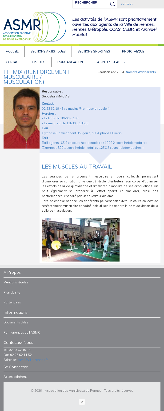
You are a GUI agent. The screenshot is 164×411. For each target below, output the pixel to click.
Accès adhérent (15, 377)
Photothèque (133, 51)
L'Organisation (70, 62)
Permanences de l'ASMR (22, 332)
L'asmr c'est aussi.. (111, 62)
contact (126, 3)
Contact (13, 62)
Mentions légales (16, 282)
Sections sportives (94, 51)
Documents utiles (16, 322)
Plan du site (12, 292)
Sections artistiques (48, 51)
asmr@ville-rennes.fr (32, 360)
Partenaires (12, 302)
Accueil (12, 51)
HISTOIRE (38, 62)
